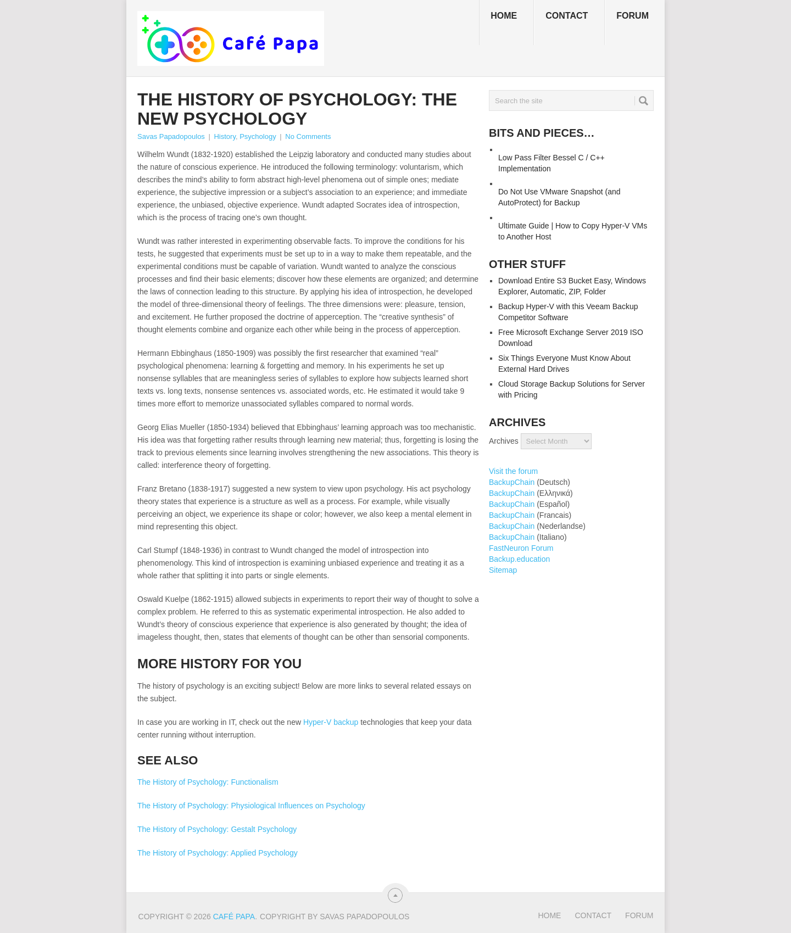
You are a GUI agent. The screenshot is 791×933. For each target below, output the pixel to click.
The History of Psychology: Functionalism (207, 782)
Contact (566, 15)
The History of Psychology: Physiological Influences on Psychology (251, 805)
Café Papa (234, 916)
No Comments (308, 136)
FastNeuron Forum (521, 548)
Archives (504, 441)
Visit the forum (513, 471)
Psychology (257, 136)
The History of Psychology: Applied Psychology (217, 852)
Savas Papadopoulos (171, 136)
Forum (632, 15)
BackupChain (511, 482)
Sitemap (503, 570)
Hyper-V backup (330, 722)
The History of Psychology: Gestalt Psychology (217, 829)
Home (504, 15)
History (224, 136)
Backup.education (519, 559)
